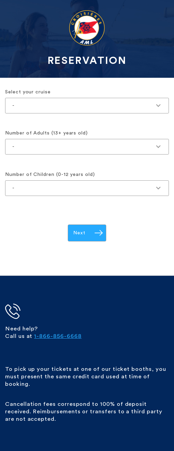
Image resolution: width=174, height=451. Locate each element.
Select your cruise (28, 91)
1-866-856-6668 (57, 336)
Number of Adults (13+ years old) (46, 133)
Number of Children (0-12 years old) (50, 174)
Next (79, 232)
